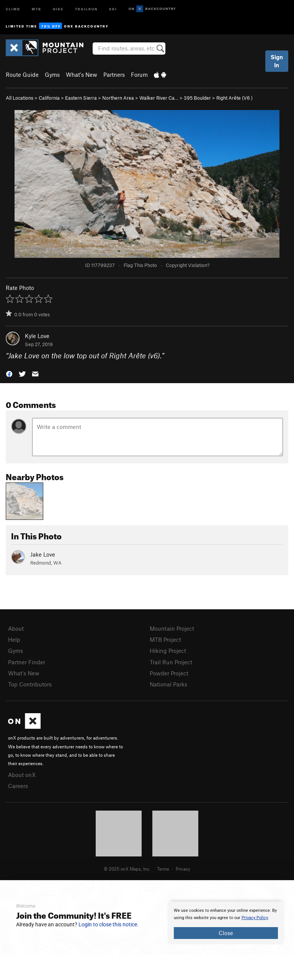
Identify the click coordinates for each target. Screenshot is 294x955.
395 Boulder (197, 98)
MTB (36, 8)
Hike (58, 8)
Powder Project (169, 673)
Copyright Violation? (187, 265)
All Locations (19, 98)
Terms (163, 868)
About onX (22, 774)
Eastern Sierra (81, 98)
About (16, 628)
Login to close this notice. (108, 924)
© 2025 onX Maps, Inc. (127, 868)
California (49, 98)
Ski (113, 8)
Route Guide (22, 74)
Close (226, 932)
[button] (9, 373)
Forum (139, 74)
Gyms (52, 74)
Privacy (183, 868)
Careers (18, 785)
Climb (13, 8)
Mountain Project (172, 628)
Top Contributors (30, 684)
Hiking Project (168, 650)
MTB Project (165, 639)
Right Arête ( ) (234, 98)
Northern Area (118, 98)
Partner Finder (26, 662)
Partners (114, 74)
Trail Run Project (171, 662)
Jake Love (42, 554)
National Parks (168, 684)
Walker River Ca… (158, 98)
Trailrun (86, 8)
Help (14, 639)
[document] (226, 923)
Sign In (277, 60)
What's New (81, 74)
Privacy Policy (255, 917)
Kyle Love (37, 335)
